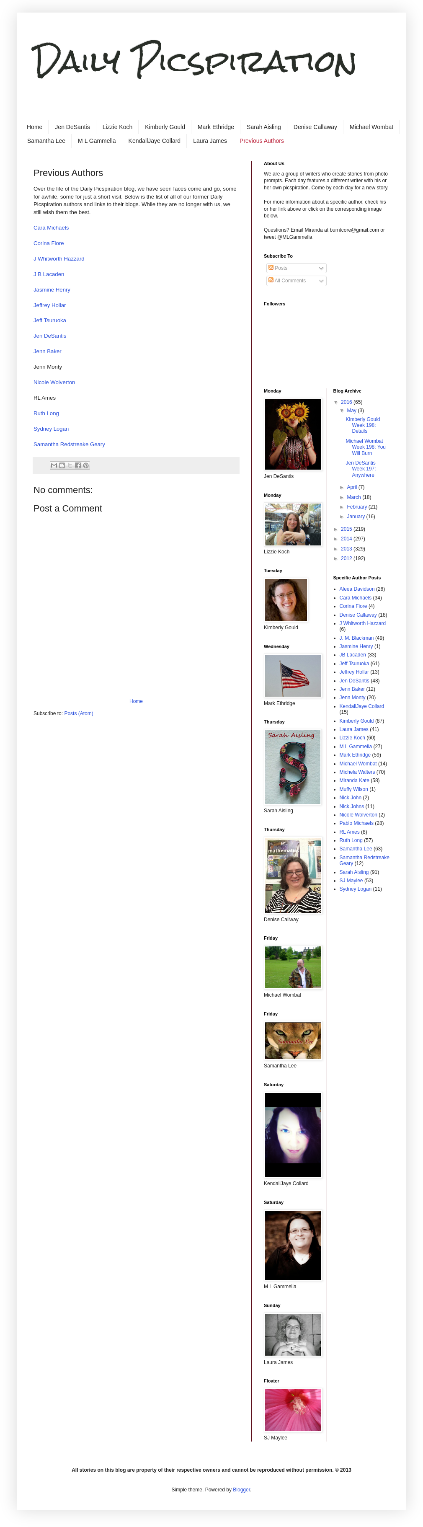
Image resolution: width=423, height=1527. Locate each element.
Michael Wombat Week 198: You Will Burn (366, 447)
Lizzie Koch (118, 127)
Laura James (210, 140)
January (356, 516)
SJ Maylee (351, 881)
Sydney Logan (51, 429)
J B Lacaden (49, 274)
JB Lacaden (353, 655)
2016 (347, 402)
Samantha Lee (46, 140)
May (352, 410)
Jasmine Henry (52, 290)
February (357, 507)
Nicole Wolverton (54, 382)
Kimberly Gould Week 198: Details (363, 425)
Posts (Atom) (78, 713)
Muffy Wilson (354, 789)
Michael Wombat (371, 127)
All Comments (287, 281)
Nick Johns (352, 806)
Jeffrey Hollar (50, 305)
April (352, 487)
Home (34, 127)
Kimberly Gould (165, 127)
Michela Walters (357, 772)
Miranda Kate (354, 780)
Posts (277, 268)
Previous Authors (262, 140)
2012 (347, 558)
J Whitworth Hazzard (59, 259)
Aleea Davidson (357, 589)
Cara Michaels (51, 228)
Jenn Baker (48, 351)
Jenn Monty (353, 697)
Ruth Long (46, 413)
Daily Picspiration (195, 61)
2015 (347, 529)
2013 (347, 549)
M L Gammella (97, 140)
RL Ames (350, 832)
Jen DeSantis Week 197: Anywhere (361, 469)
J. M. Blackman (357, 638)
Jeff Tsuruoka (50, 320)
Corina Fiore (49, 243)
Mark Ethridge (216, 127)
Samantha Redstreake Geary (69, 444)
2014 (347, 539)
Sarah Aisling (264, 127)
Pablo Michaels (357, 823)
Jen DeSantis (72, 127)
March (354, 497)
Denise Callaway (315, 127)
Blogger (241, 1490)
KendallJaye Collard (155, 140)
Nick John (351, 798)
